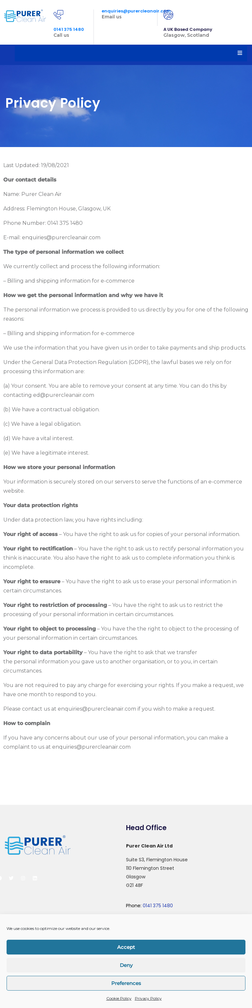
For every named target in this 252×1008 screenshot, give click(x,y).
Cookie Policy (119, 998)
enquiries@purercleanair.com (136, 11)
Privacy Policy (148, 998)
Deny (126, 965)
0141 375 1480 (68, 29)
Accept (126, 947)
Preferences (126, 983)
